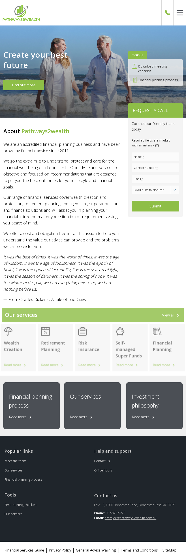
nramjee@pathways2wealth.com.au (130, 518)
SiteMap (169, 550)
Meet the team (15, 461)
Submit (155, 206)
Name (139, 157)
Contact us (102, 461)
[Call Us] (168, 12)
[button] (180, 12)
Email (138, 179)
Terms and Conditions (139, 550)
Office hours (103, 470)
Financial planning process (158, 80)
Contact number (146, 168)
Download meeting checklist (152, 68)
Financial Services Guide (24, 550)
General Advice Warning (96, 550)
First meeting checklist (20, 505)
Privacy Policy (60, 550)
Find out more (23, 84)
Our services (13, 470)
